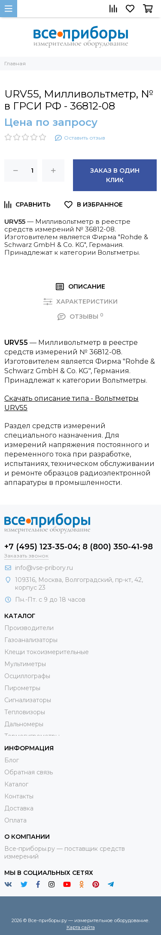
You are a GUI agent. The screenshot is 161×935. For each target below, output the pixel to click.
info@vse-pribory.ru (44, 568)
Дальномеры (23, 724)
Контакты (18, 796)
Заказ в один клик (115, 175)
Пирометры (22, 688)
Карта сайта (81, 927)
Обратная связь (28, 772)
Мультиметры (25, 664)
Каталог (16, 784)
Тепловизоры (24, 712)
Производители (29, 628)
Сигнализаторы (27, 700)
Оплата (15, 820)
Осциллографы (27, 676)
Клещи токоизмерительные (46, 652)
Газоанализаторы (31, 640)
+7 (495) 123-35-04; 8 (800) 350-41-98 (78, 546)
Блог (11, 760)
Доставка (18, 808)
